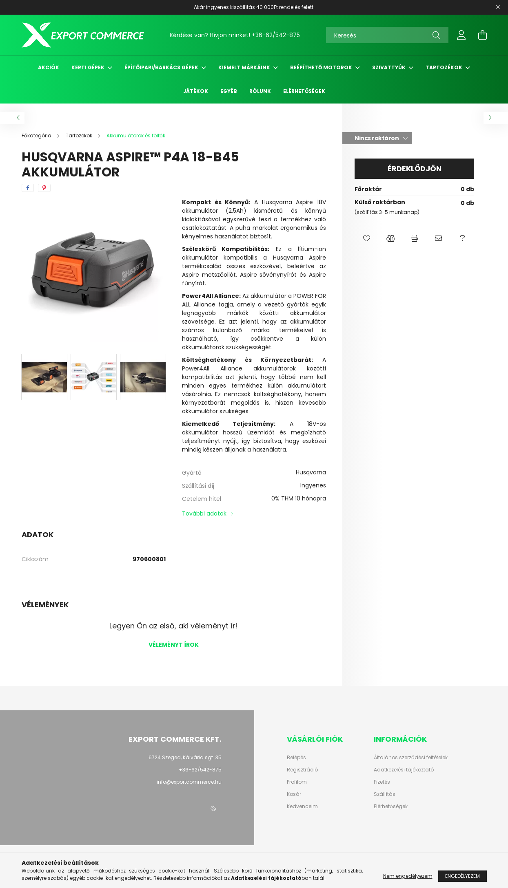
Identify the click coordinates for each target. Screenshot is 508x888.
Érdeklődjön (414, 168)
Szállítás (384, 794)
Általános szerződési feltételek (411, 757)
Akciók (48, 67)
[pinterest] (44, 188)
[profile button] (461, 35)
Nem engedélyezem (408, 876)
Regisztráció (302, 770)
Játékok (195, 91)
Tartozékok (445, 67)
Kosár (294, 794)
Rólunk (260, 91)
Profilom (297, 782)
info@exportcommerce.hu (189, 781)
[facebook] (28, 188)
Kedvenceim (302, 806)
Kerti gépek (88, 67)
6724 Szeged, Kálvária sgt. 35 (185, 757)
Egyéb (228, 91)
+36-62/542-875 (276, 35)
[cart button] (483, 35)
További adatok (204, 513)
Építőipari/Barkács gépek (162, 67)
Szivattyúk (389, 67)
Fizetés (382, 782)
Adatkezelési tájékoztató (404, 770)
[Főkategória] (37, 135)
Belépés (296, 757)
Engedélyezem (462, 876)
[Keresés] (387, 35)
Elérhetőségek (304, 91)
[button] (367, 238)
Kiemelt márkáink (244, 67)
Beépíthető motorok (321, 67)
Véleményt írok (174, 645)
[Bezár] (498, 7)
